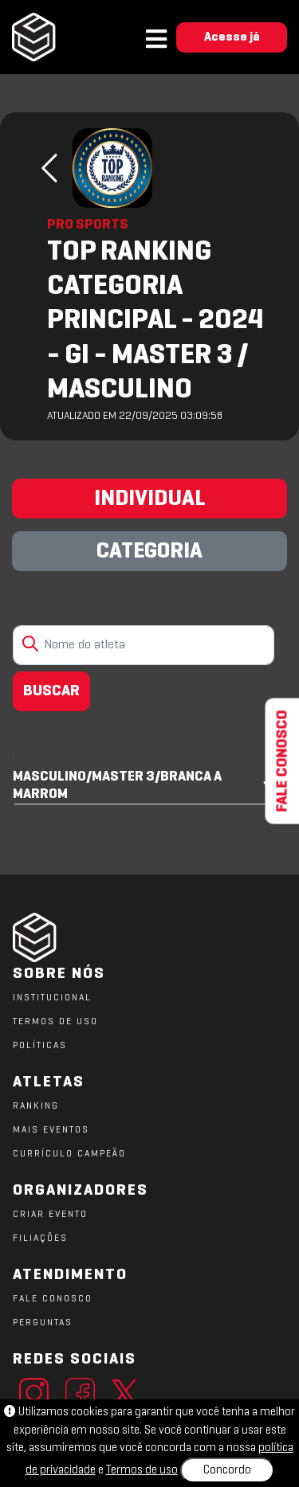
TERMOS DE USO (55, 1022)
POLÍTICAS (40, 1046)
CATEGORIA (149, 552)
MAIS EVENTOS (51, 1130)
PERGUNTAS (43, 1323)
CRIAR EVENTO (50, 1215)
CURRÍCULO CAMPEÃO (69, 1154)
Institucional (52, 998)
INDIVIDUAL (150, 499)
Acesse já (232, 37)
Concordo (227, 1470)
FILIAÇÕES (40, 1238)
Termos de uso (142, 1470)
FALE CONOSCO (52, 1299)
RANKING (36, 1106)
